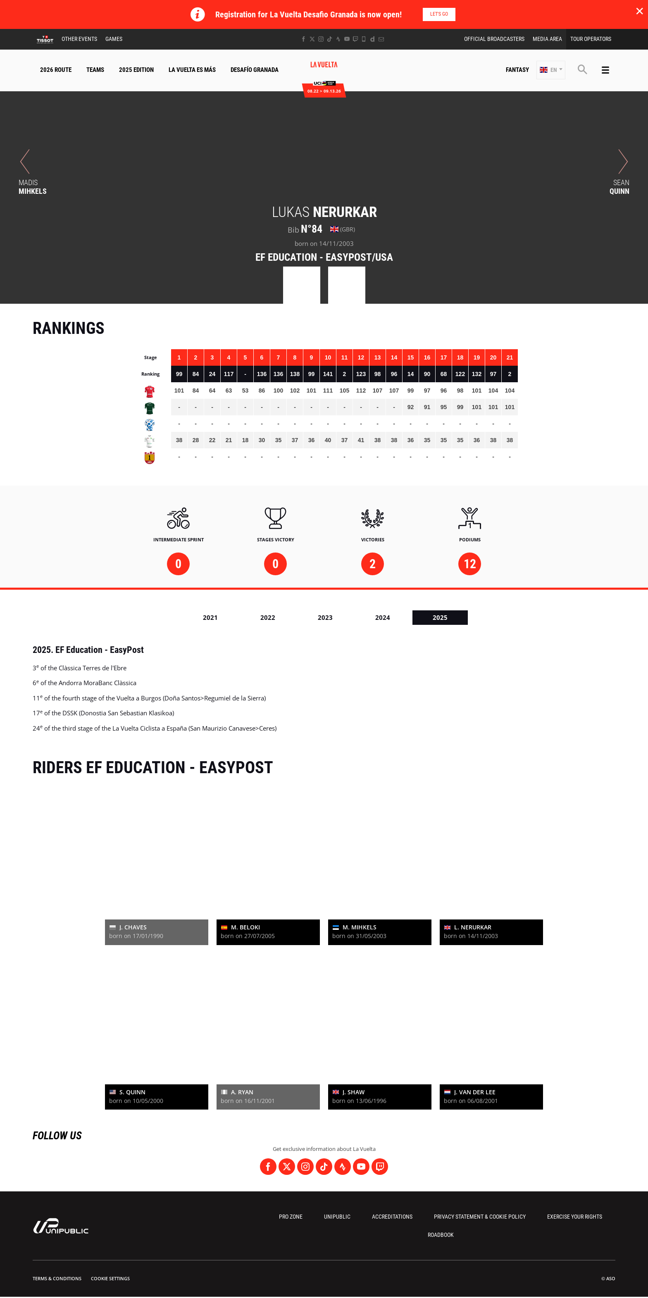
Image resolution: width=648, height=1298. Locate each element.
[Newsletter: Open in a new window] (381, 39)
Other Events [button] (79, 39)
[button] (550, 70)
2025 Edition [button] (136, 70)
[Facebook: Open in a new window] (303, 39)
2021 (210, 617)
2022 (267, 617)
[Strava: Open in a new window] (338, 39)
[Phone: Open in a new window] (364, 39)
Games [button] (113, 39)
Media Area (547, 39)
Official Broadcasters (494, 39)
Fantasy (517, 70)
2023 (325, 617)
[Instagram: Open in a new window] (321, 39)
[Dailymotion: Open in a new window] (372, 39)
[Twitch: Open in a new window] (355, 39)
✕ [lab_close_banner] (639, 11)
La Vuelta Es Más (192, 70)
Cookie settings (110, 1278)
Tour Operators (590, 39)
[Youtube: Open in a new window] (347, 39)
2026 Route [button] (55, 70)
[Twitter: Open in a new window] (312, 39)
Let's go (439, 14)
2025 (440, 617)
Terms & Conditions (57, 1278)
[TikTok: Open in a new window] (329, 39)
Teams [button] (95, 70)
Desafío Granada (255, 70)
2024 (382, 617)
